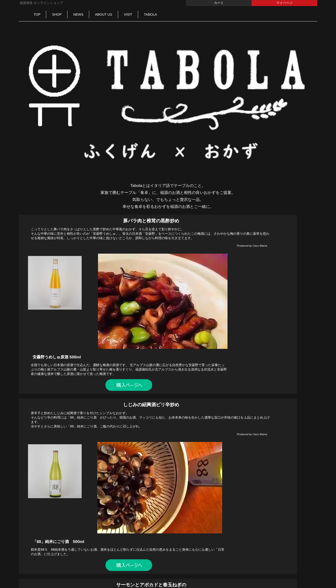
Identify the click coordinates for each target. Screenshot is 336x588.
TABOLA (150, 14)
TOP (37, 14)
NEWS (78, 14)
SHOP (57, 14)
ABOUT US (103, 14)
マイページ (284, 3)
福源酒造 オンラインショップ (41, 3)
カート (219, 3)
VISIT (128, 14)
